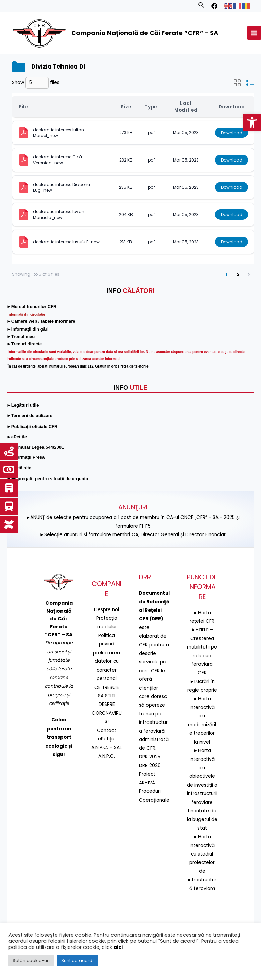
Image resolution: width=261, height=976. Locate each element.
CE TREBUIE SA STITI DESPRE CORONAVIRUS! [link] (107, 704)
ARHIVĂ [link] (147, 783)
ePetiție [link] (107, 739)
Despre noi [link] (106, 609)
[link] (252, 122)
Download (231, 132)
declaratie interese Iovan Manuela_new (59, 214)
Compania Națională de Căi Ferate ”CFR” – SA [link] (144, 33)
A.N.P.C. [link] (106, 756)
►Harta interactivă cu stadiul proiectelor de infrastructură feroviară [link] (202, 862)
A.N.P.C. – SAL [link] (106, 747)
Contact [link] (106, 730)
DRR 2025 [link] (149, 757)
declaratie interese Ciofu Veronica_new (59, 160)
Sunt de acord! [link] (77, 960)
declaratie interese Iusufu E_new (66, 242)
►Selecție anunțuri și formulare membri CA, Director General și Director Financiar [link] (133, 534)
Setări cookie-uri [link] (31, 960)
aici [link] (118, 947)
